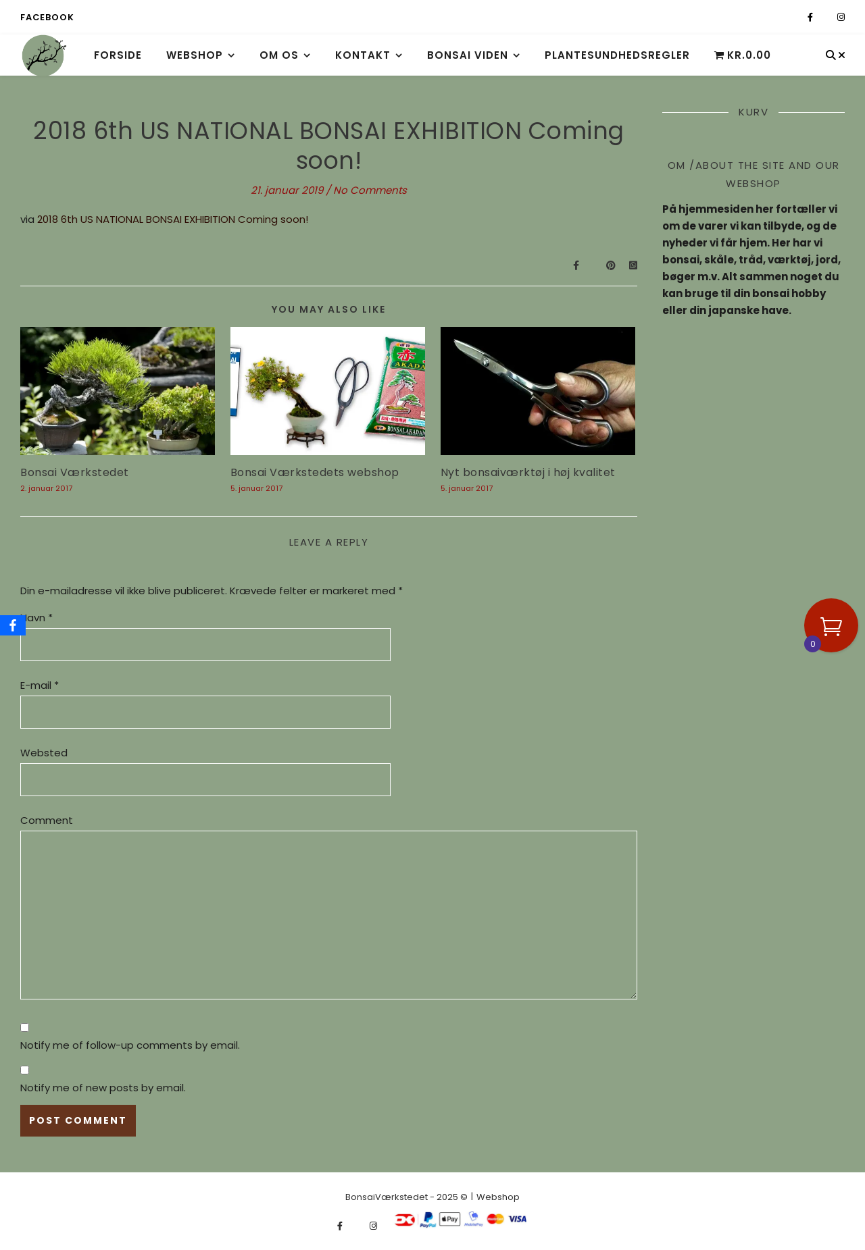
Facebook (47, 17)
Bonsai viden (467, 55)
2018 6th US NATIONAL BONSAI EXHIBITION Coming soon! (172, 219)
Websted (44, 753)
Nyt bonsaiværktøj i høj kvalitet (528, 472)
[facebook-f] (811, 17)
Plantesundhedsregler (617, 55)
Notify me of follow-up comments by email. (130, 1045)
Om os (279, 55)
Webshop (194, 55)
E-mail (39, 685)
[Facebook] (13, 625)
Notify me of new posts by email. (103, 1087)
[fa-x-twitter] (826, 17)
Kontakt (363, 55)
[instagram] (841, 17)
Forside (118, 55)
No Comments (370, 190)
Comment (46, 820)
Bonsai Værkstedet (74, 472)
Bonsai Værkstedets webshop (314, 472)
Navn (36, 617)
